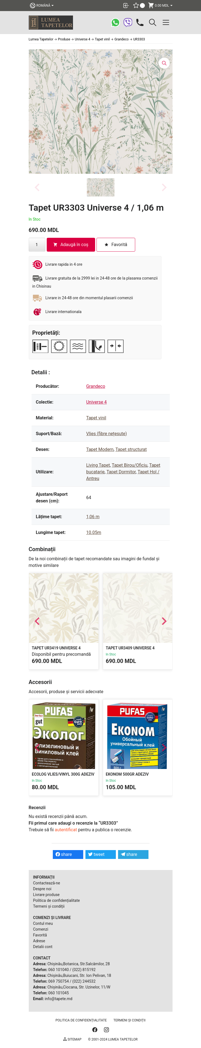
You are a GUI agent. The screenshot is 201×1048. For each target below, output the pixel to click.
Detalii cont (43, 946)
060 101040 (58, 969)
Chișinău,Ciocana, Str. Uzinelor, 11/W (78, 987)
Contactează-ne (46, 883)
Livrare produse (46, 894)
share (64, 854)
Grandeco (95, 386)
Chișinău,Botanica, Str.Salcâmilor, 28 (78, 964)
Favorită (40, 935)
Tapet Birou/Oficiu (129, 465)
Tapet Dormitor (121, 471)
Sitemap (72, 1039)
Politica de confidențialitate (56, 900)
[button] (100, 187)
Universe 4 (96, 402)
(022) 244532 (84, 981)
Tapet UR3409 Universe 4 (130, 648)
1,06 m (93, 516)
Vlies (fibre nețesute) (106, 433)
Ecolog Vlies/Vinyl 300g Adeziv (63, 774)
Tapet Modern (100, 449)
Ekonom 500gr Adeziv (127, 774)
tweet (96, 854)
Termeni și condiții (49, 906)
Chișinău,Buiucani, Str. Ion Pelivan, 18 (79, 975)
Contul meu (43, 923)
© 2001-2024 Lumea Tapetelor (112, 1039)
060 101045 (58, 993)
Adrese (39, 941)
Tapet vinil (96, 417)
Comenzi (40, 929)
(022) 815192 (84, 969)
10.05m (93, 532)
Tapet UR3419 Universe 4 (56, 648)
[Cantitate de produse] (37, 245)
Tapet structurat (131, 449)
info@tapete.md (58, 999)
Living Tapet (98, 465)
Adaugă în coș (70, 244)
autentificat (66, 829)
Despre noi (42, 889)
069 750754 (58, 981)
